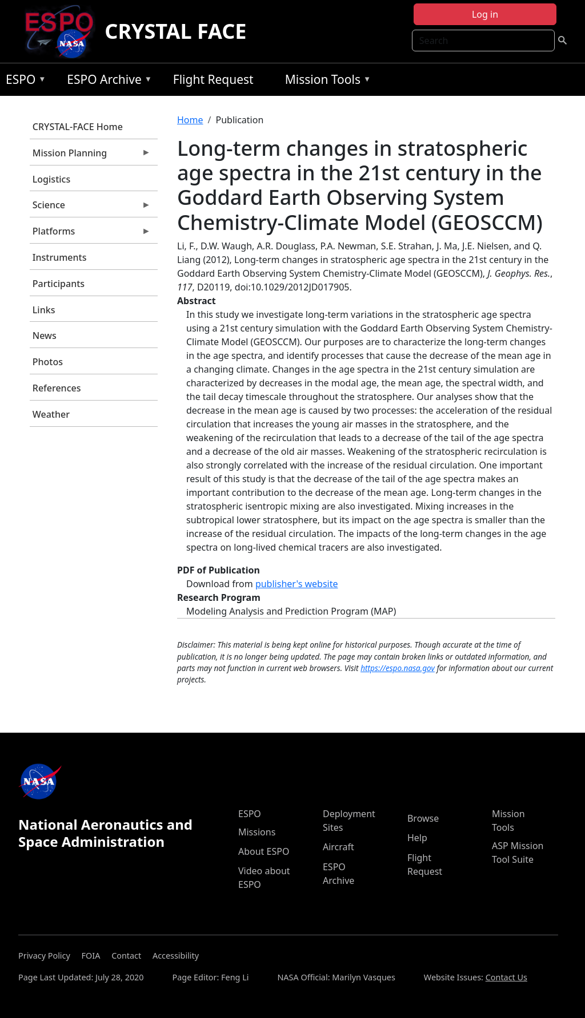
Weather (51, 414)
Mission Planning (90, 156)
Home (190, 120)
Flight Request (213, 79)
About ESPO (263, 851)
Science (90, 208)
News (45, 335)
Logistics (51, 179)
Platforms (90, 234)
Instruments (60, 257)
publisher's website (296, 583)
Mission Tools (325, 81)
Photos (48, 362)
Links (44, 310)
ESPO (23, 81)
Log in (485, 14)
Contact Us (506, 977)
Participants (59, 283)
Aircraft (338, 847)
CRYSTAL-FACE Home (78, 126)
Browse (423, 818)
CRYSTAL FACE (175, 31)
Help (417, 837)
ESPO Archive (106, 81)
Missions (256, 832)
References (57, 388)
